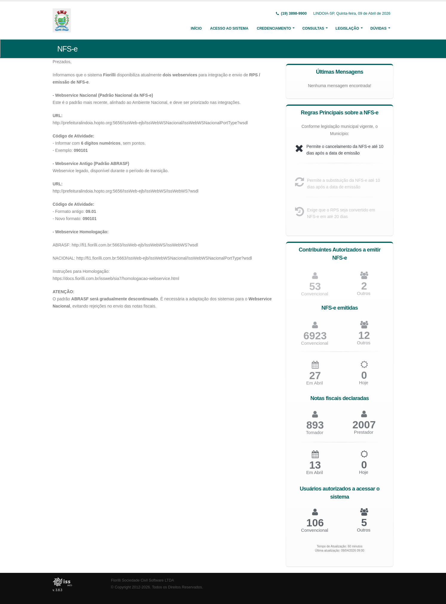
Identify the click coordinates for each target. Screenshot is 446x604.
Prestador (363, 434)
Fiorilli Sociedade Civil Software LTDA (142, 580)
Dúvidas (378, 28)
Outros (363, 295)
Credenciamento (274, 28)
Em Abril (314, 385)
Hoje (363, 385)
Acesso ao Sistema (229, 28)
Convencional (314, 345)
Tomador (314, 435)
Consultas (313, 28)
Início (196, 28)
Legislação (347, 28)
